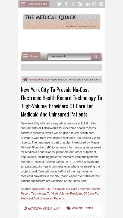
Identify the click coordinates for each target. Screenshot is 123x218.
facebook (66, 4)
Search (96, 56)
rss (80, 4)
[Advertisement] (72, 40)
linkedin (87, 4)
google (73, 4)
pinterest (101, 4)
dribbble (94, 4)
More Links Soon (37, 3)
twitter (59, 4)
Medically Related (82, 208)
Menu (34, 56)
